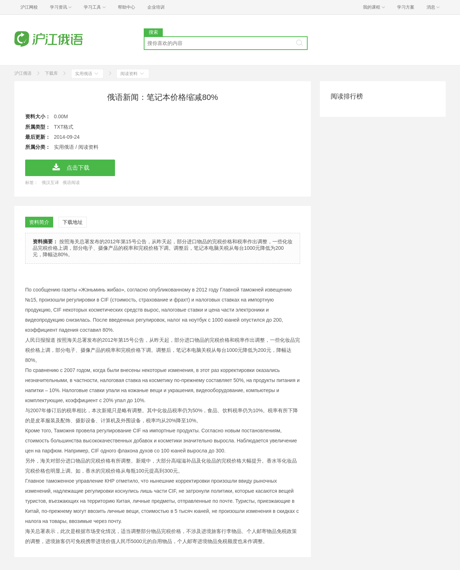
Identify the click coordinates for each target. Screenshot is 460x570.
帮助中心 (126, 7)
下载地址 (73, 222)
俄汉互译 (50, 182)
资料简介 (39, 222)
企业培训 (156, 7)
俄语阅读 (71, 182)
